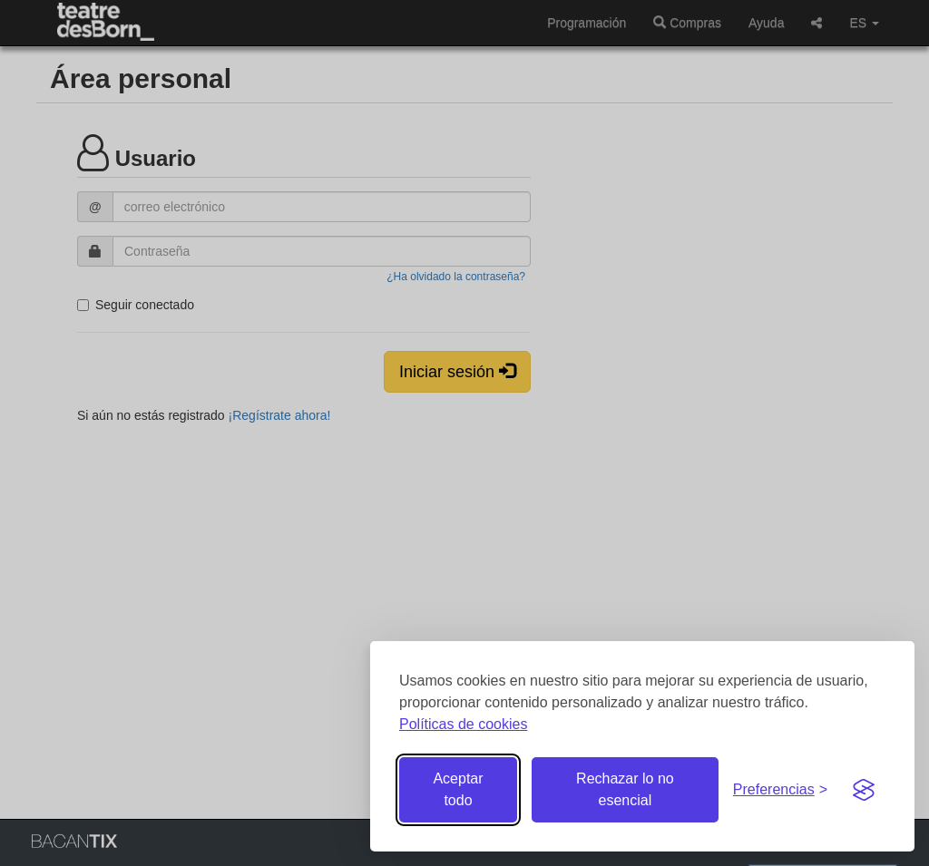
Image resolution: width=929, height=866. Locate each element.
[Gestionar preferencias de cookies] (780, 790)
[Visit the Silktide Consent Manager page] (863, 790)
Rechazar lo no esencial (625, 789)
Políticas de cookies (463, 724)
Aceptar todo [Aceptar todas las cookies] (458, 789)
